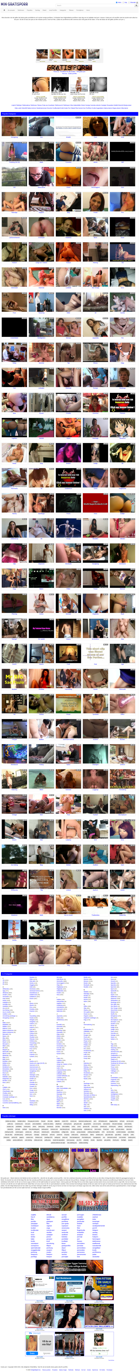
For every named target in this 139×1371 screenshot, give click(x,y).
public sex (10, 1123)
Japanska (59, 1016)
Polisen (86, 1043)
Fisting (32, 1033)
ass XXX (79, 1140)
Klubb (58, 1038)
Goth (31, 1080)
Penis (85, 1037)
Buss (4, 1082)
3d (3, 982)
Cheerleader (6, 1091)
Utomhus (113, 1083)
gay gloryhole (87, 1123)
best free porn (128, 1126)
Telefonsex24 (59, 105)
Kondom (59, 1044)
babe (32, 1239)
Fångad (32, 1020)
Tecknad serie (115, 1051)
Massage (59, 1094)
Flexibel (32, 1037)
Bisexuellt (5, 1051)
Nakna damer (108, 108)
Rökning (86, 1069)
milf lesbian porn (103, 1121)
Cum (4, 1099)
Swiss (112, 1037)
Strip (112, 1018)
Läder (58, 1058)
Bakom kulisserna (8, 1030)
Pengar (86, 1035)
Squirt (112, 994)
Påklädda (86, 1031)
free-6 (33, 1217)
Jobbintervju (60, 1020)
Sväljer (113, 1029)
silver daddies (65, 1126)
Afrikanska (6, 989)
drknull (49, 1215)
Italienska (59, 1011)
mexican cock (54, 1129)
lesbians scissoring (77, 1129)
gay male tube (109, 1134)
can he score (130, 1121)
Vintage (113, 1098)
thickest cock (38, 1137)
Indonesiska (60, 1001)
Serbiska (86, 1091)
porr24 (94, 1228)
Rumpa (86, 1075)
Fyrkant (32, 1056)
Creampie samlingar (9, 1097)
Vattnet (113, 1092)
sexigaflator (96, 1248)
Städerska (114, 996)
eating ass (57, 1137)
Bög (4, 1059)
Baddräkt (5, 1024)
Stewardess (114, 1000)
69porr (49, 1245)
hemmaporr (96, 1239)
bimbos (94, 1234)
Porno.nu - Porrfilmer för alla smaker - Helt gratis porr (69, 71)
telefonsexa (96, 1241)
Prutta (85, 1052)
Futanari (32, 1054)
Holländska (60, 991)
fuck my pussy (70, 1140)
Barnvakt (5, 1034)
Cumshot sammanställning (11, 1103)
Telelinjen (19, 105)
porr (78, 1239)
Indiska (59, 999)
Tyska (112, 1073)
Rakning (86, 1063)
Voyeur (113, 1100)
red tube (58, 1126)
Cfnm (4, 1089)
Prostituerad (87, 1050)
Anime (4, 1000)
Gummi (32, 1092)
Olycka (86, 1010)
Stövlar (113, 1012)
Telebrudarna (26, 105)
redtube (9, 1140)
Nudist (86, 997)
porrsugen (80, 1215)
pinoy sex (65, 1137)
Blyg (4, 1057)
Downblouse (33, 993)
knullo (33, 1241)
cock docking (28, 1140)
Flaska (32, 1035)
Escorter (49, 108)
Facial (31, 1018)
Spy (112, 993)
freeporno (34, 1254)
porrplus (64, 1252)
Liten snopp (60, 1079)
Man (58, 1086)
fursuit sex (106, 1129)
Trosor (113, 1067)
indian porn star (38, 1140)
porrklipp (34, 1256)
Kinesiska (59, 1026)
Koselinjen (51, 105)
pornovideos (81, 1248)
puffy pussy (47, 1140)
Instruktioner (60, 1007)
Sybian (113, 1039)
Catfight (5, 1087)
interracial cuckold (112, 1137)
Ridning (86, 1067)
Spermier (113, 987)
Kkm (58, 1028)
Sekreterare (87, 1087)
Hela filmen (60, 979)
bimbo (33, 1237)
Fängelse (32, 1021)
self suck (52, 1134)
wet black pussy (19, 1134)
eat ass (73, 1132)
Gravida (32, 1082)
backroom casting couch (85, 1121)
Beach (4, 1042)
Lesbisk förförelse (62, 1076)
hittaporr (95, 1230)
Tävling (113, 1049)
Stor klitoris (114, 1006)
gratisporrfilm (66, 1245)
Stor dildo (113, 1004)
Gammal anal (34, 1067)
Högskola (59, 989)
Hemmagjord (60, 983)
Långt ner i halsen (62, 1064)
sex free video (110, 1132)
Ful (30, 1050)
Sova (112, 979)
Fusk (31, 1052)
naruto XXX (65, 1121)
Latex (58, 1068)
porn (95, 1121)
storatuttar (95, 1256)
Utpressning (114, 1085)
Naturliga (86, 993)
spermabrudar (36, 1248)
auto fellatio (131, 1132)
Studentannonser (41, 108)
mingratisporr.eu (35, 1370)
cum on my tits (97, 1123)
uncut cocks (95, 1126)
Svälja (112, 1027)
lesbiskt (79, 1223)
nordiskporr (35, 1226)
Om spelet (87, 1012)
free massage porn (75, 1137)
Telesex (39, 105)
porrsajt (79, 1237)
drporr (64, 1248)
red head (17, 1129)
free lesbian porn (86, 1137)
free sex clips (8, 1134)
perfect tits (14, 1137)
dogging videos (113, 1121)
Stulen (113, 1025)
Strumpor (113, 1021)
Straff (112, 1014)
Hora (58, 994)
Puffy (85, 1054)
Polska (86, 1045)
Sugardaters (99, 108)
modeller (80, 1217)
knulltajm (65, 1241)
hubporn (95, 1237)
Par (85, 1033)
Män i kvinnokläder (62, 1088)
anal (112, 1129)
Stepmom (114, 998)
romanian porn (19, 1123)
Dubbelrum (33, 996)
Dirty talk (32, 981)
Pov (85, 1048)
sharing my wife (9, 1132)
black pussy (42, 1126)
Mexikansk (60, 1098)
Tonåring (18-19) (116, 1061)
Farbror (32, 1023)
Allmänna (5, 993)
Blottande (5, 1055)
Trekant (113, 1065)
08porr (64, 1250)
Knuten (59, 1040)
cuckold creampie (121, 1132)
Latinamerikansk (62, 1070)
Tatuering (113, 1048)
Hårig (31, 1104)
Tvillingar (113, 1071)
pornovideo (81, 1250)
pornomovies (81, 1254)
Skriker (86, 1103)
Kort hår (59, 1048)
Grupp (31, 1090)
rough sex (125, 1134)
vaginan (49, 1226)
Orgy (85, 1020)
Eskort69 (24, 108)
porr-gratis (65, 1223)
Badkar (5, 1026)
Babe (4, 1022)
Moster (86, 983)
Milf (58, 1102)
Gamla (32, 1061)
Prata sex (45, 105)
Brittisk (5, 1063)
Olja (85, 1008)
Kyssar (59, 1053)
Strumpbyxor (114, 1020)
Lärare (59, 1066)
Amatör (5, 994)
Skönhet (86, 1099)
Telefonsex (33, 105)
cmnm (79, 1126)
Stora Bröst (114, 1010)
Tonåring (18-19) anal (117, 1063)
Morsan (86, 981)
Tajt (112, 1046)
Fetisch (32, 1027)
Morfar (86, 977)
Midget (59, 1100)
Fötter (31, 1045)
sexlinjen (95, 1223)
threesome (6, 1137)
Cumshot (5, 1101)
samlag (94, 1232)
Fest (31, 1025)
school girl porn (68, 1123)
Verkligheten (114, 1094)
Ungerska (114, 1079)
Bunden (5, 1080)
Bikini (4, 1046)
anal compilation (37, 1123)
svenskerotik (96, 1245)
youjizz (49, 1252)
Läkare (59, 1062)
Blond (4, 1053)
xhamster (86, 1140)
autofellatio (18, 1126)
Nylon (85, 1001)
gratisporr (50, 1221)
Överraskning (88, 1024)
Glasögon (32, 1075)
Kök (58, 1042)
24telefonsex (96, 1215)
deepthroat (58, 1123)
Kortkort (59, 1049)
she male (50, 1121)
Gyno (31, 1096)
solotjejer (50, 1234)
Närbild (86, 992)
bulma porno (45, 1129)
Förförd (32, 1041)
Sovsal (113, 981)
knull (32, 1232)
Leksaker (59, 1074)
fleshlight (123, 1140)
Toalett (113, 1059)
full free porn (112, 1126)
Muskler (86, 987)
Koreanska (60, 1046)
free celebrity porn (72, 1142)
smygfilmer (65, 1219)
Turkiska (113, 1069)
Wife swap (114, 1104)
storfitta (49, 1232)
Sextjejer (103, 105)
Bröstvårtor (6, 1069)
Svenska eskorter (95, 105)
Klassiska (59, 1032)
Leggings (59, 1072)
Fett (31, 1029)
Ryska (85, 1078)
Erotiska (32, 1009)
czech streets (128, 1123)
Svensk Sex (81, 108)
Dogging (32, 985)
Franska (32, 1047)
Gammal (32, 1065)
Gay (126, 2)
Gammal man (34, 1069)
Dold (31, 987)
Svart (112, 1031)
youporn (49, 1250)
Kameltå (59, 1024)
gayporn (22, 1137)
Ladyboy (59, 1060)
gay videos (118, 1134)
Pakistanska (87, 1029)
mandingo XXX (48, 1137)
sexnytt (64, 1215)
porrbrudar (80, 1221)
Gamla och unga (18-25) (37, 1063)
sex (104, 1137)
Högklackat (60, 987)
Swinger (113, 1035)
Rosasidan (110, 105)
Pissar (85, 1041)
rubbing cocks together (93, 1132)
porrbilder (65, 1239)
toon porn (27, 1123)
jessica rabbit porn (17, 1140)
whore (34, 1126)
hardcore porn (45, 1132)
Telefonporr (66, 105)
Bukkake (5, 1076)
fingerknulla (81, 1230)
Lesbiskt (59, 1077)
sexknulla (65, 1232)
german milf (86, 1126)
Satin (85, 1085)
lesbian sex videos (10, 1121)
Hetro (119, 2)
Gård (31, 1073)
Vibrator (113, 1096)
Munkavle (86, 985)
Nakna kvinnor (31, 108)
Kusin (58, 1051)
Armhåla (5, 1004)
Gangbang (33, 1071)
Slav (85, 1106)
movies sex (73, 1121)
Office (85, 1006)
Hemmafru (60, 981)
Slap (85, 1104)
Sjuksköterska (88, 1097)
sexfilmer (65, 1234)
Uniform (113, 1081)
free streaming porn (34, 1129)
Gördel (32, 1078)
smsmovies (65, 1228)
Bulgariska (6, 1078)
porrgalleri (80, 1219)
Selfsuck (86, 1089)
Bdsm (4, 1040)
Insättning (60, 1005)
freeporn (49, 1254)
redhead (24, 1129)
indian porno (75, 1134)
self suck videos (120, 1129)
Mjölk (58, 1104)
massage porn (97, 1137)
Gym (31, 1094)
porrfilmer (65, 1221)
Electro (32, 1005)
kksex (64, 1243)
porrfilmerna (96, 1252)
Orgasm (86, 1016)
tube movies (98, 1129)
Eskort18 (121, 105)
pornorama (80, 1252)
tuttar (94, 1219)
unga (48, 1228)
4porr (48, 1219)
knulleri (33, 1228)
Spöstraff (113, 991)
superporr (65, 1226)
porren (49, 1237)
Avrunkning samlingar (9, 1016)
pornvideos (81, 1243)
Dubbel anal (33, 994)
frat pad (43, 1121)
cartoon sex (28, 1132)
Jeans (58, 1018)
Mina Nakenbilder (75, 105)
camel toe (59, 1134)
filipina (92, 1134)
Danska (32, 977)
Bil (3, 1048)
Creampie (5, 1095)
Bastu (4, 1036)
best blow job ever (65, 1129)
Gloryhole (32, 1076)
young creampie (81, 1132)
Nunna (86, 999)
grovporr (49, 1239)
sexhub (64, 1254)
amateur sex (10, 1126)
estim (132, 1134)
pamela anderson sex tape (58, 1142)
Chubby (5, 1093)
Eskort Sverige (85, 105)
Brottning (5, 1071)
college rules (65, 1132)
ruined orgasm (19, 1132)
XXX (103, 1132)
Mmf (58, 1105)
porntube (80, 1245)
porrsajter (65, 1256)
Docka (31, 983)
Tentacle (113, 1053)
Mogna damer (116, 108)
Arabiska (5, 1002)
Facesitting (33, 1016)
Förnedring (33, 1043)
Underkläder (114, 1077)
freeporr (49, 1256)
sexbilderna (50, 1217)
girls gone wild (77, 1123)
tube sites (129, 1129)
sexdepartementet (98, 1226)
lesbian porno (131, 1137)
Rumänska (87, 1073)
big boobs (99, 1140)
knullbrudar (35, 1230)
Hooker (59, 993)
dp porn (130, 1140)
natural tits (10, 1129)
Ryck (85, 1076)
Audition (5, 1014)
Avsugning (6, 1018)
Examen (32, 1011)
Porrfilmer (89, 108)
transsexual (50, 1126)
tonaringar (95, 1221)
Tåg (112, 1044)
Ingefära (59, 1003)
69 (3, 984)
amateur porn (99, 1134)
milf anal (122, 1121)
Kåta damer (124, 108)
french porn (116, 1140)
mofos (73, 1126)
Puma (85, 1056)
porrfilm (64, 1217)
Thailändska (114, 1055)
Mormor (86, 979)
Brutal (4, 1075)
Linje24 (13, 105)
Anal (4, 998)
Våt (112, 1090)
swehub (95, 1217)
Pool (85, 1047)
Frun (31, 1048)
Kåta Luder (18, 108)
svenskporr (34, 1243)
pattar (94, 1254)
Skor (85, 1101)
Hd (57, 977)
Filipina (32, 1031)
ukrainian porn (84, 1134)
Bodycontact (127, 105)
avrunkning (50, 1243)
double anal (44, 1134)
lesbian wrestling (83, 1142)
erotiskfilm (80, 1232)
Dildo (31, 979)
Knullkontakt (56, 108)
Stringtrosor (114, 1016)
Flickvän (32, 1039)
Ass (4, 1008)
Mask (58, 1090)
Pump (85, 1058)
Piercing (86, 1039)
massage (36, 1134)
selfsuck (120, 1126)
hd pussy (66, 1134)
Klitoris (59, 1036)
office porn (36, 1132)
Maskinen (59, 1092)
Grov (31, 1088)
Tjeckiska (113, 1057)
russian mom (29, 1137)
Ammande (6, 996)
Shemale (133, 2)
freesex (79, 1241)
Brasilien (5, 1061)
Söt (112, 977)
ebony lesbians (55, 1132)
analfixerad (96, 1243)
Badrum (5, 1028)
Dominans (33, 989)
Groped (32, 1086)
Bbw (4, 1038)
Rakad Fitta (74, 108)
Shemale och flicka (89, 1095)
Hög (58, 985)
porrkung (50, 1248)
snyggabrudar (35, 1250)
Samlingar (87, 1083)
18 (3, 980)
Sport (112, 989)
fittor (32, 1219)
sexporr (64, 1230)
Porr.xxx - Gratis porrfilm (69, 73)
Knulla (94, 108)
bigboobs (57, 1121)
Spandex (113, 983)
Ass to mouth (7, 1012)
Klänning (59, 1030)
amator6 (80, 1234)
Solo (85, 1110)
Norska (86, 995)
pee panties (107, 1140)
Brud (4, 1073)
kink (78, 1256)
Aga (4, 991)
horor (79, 1226)
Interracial (60, 1009)
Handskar (32, 1101)
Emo (31, 1007)
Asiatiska (5, 1006)
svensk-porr (51, 1230)
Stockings (114, 1002)
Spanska (113, 985)
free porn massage (117, 1123)
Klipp (58, 1034)
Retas (85, 1065)
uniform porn (28, 1134)
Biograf (5, 1049)
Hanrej (32, 1103)
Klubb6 (116, 105)
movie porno (27, 1126)
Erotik (62, 108)
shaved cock (103, 1126)
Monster (59, 1107)
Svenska (113, 1033)
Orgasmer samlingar (90, 1018)
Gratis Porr (67, 108)
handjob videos (21, 1121)
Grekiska (32, 1084)
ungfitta (33, 1215)
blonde (92, 1140)
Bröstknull (5, 1067)
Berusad (5, 1044)
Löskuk (59, 1081)
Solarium (86, 1108)
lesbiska (64, 1237)
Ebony (31, 1003)
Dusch (31, 998)
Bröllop (5, 1065)
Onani (85, 1014)
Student (113, 1023)
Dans (4, 1107)
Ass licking (6, 1010)
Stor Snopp (114, 1008)
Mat (58, 1096)
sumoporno (35, 1245)
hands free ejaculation (58, 1140)
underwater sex (88, 1129)
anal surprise (106, 1123)
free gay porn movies (33, 1121)
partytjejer (34, 1223)
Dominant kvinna (35, 991)
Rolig (85, 1071)
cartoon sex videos (48, 1123)
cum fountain (122, 1137)
